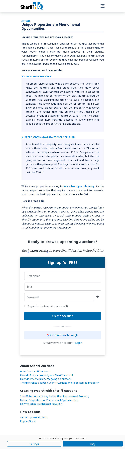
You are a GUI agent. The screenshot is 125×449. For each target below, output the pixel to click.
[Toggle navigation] (102, 6)
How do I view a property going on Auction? (45, 378)
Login (78, 343)
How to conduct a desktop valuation (41, 403)
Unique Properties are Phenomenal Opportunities (49, 400)
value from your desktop (79, 186)
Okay (92, 443)
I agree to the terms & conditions (48, 306)
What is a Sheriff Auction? (35, 371)
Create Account (62, 316)
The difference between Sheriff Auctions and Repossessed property (59, 382)
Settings (34, 443)
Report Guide (27, 421)
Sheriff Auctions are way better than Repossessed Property (54, 396)
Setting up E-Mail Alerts (34, 417)
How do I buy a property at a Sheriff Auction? (46, 375)
